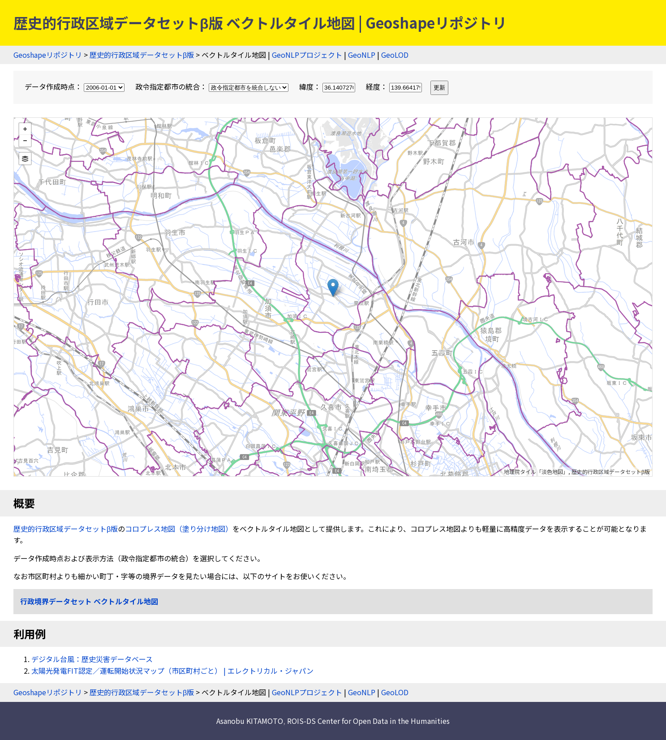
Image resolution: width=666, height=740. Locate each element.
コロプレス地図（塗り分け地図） (178, 528)
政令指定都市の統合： (212, 86)
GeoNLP (361, 54)
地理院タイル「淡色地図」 (536, 471)
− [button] (25, 140)
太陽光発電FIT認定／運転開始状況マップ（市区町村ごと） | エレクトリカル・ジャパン (172, 670)
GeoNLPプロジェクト (307, 54)
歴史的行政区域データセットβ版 (142, 54)
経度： (395, 86)
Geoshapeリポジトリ (47, 54)
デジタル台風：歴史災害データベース (92, 659)
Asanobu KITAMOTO (249, 720)
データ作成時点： (75, 86)
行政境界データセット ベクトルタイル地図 (89, 601)
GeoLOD (394, 54)
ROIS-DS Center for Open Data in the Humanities (368, 720)
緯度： (328, 86)
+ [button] (25, 129)
